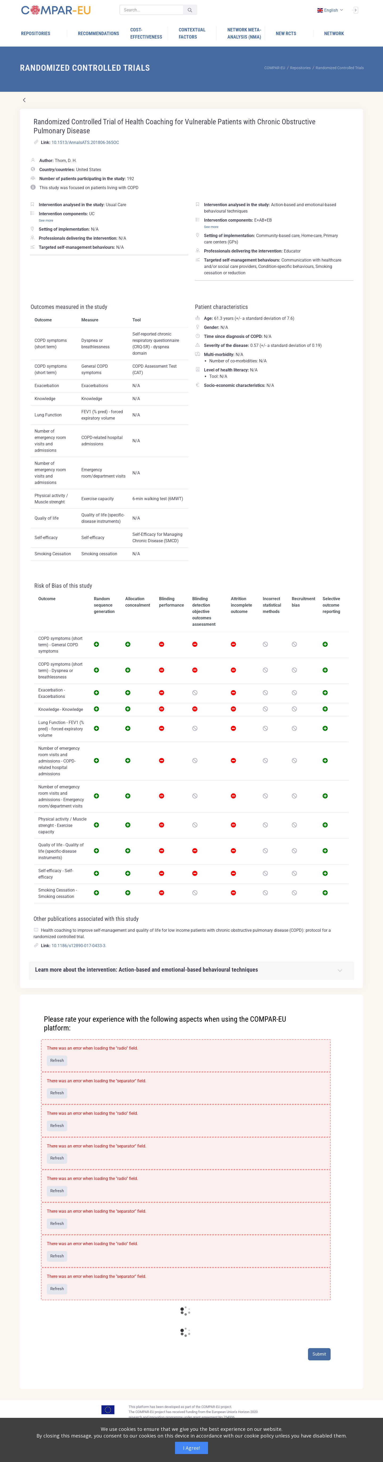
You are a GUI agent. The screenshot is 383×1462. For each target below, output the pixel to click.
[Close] (355, 999)
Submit (319, 1354)
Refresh (57, 1060)
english (327, 10)
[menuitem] (44, 33)
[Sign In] (355, 9)
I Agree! (191, 1448)
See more (46, 220)
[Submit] (190, 10)
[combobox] (329, 10)
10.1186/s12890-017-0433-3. (79, 945)
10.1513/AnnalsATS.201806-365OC (85, 142)
